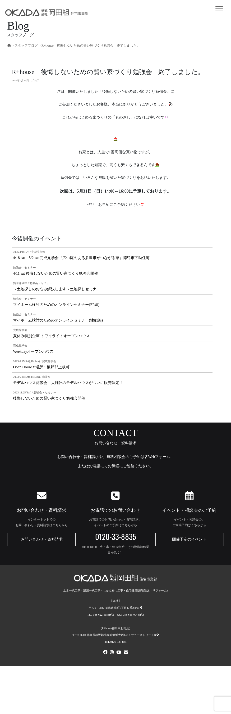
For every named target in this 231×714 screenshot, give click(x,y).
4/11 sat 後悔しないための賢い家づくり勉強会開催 (55, 273)
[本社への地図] (141, 607)
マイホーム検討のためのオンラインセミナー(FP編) (56, 305)
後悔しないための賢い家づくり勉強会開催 (49, 398)
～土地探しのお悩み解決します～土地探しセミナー (56, 289)
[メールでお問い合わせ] (126, 652)
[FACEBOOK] (105, 652)
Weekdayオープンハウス (33, 351)
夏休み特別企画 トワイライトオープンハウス (51, 336)
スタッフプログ (26, 45)
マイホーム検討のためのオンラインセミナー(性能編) (58, 320)
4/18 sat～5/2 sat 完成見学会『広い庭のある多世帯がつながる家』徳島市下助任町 (81, 258)
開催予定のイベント (189, 539)
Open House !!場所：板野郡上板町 (41, 367)
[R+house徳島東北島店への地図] (158, 635)
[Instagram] (112, 652)
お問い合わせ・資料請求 (42, 539)
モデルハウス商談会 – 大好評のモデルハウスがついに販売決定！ (68, 383)
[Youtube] (119, 652)
